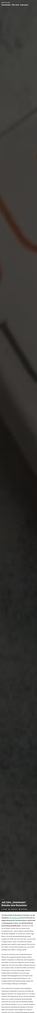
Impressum (24, 5)
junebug (5, 909)
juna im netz (5, 2)
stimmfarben (6, 5)
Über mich (15, 5)
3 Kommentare (24, 909)
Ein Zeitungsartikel (15, 918)
